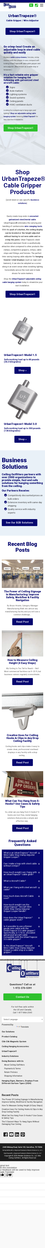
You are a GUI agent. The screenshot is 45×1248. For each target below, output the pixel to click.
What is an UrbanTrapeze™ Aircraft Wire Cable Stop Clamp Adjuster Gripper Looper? (20, 854)
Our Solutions (8, 1032)
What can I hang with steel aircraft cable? (20, 888)
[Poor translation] (9, 1175)
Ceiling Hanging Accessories (15, 1046)
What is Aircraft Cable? (15, 881)
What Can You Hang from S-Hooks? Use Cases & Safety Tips (22, 1116)
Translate (22, 1027)
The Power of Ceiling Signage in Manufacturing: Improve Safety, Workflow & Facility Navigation (22, 1100)
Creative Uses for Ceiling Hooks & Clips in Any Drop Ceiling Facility (22, 1110)
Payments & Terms (12, 1068)
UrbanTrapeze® (29, 116)
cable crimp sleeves (18, 57)
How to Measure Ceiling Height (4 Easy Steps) (22, 1105)
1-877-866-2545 (24, 1012)
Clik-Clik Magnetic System (14, 1041)
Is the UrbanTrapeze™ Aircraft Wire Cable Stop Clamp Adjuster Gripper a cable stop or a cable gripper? (19, 948)
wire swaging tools (33, 226)
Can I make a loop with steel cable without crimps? (20, 864)
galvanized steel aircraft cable (21, 81)
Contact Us (22, 996)
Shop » (22, 370)
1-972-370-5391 (22, 988)
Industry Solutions (10, 1056)
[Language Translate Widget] (22, 1019)
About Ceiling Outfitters (14, 1065)
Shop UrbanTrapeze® (22, 31)
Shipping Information (13, 1076)
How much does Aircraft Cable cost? (19, 897)
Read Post (22, 621)
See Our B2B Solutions (19, 522)
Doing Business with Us (13, 1061)
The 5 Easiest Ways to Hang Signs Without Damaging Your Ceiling (20, 1122)
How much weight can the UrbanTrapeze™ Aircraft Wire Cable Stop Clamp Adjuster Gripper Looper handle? (17, 907)
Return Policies (11, 1072)
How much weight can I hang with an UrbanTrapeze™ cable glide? (20, 873)
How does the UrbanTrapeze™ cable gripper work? (18, 918)
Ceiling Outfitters (7, 1150)
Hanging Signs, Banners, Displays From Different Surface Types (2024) (20, 1082)
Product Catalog (9, 1036)
